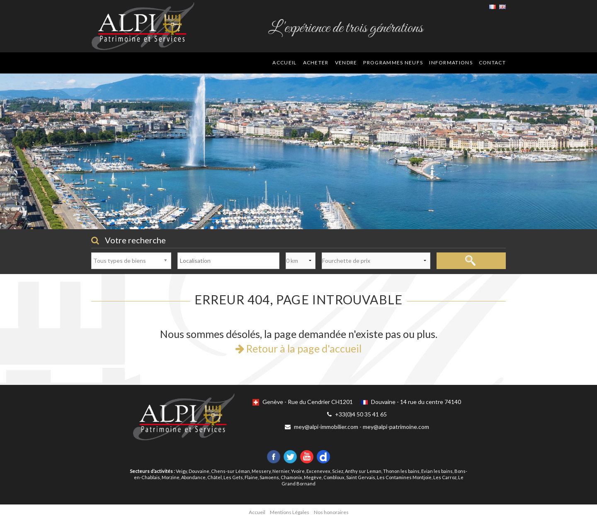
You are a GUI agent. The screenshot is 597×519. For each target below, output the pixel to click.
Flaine (251, 477)
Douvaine (199, 471)
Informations (451, 62)
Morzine (171, 477)
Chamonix (291, 477)
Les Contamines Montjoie (404, 477)
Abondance (193, 477)
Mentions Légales (289, 512)
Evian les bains (437, 471)
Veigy (181, 471)
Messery (261, 471)
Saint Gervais (360, 477)
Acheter (316, 62)
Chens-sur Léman (230, 471)
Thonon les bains (401, 471)
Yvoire (298, 471)
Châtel (214, 477)
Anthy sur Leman (363, 471)
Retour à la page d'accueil (298, 348)
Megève (313, 477)
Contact (492, 62)
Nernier (280, 471)
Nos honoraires (331, 512)
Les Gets (233, 477)
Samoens (269, 477)
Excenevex (318, 471)
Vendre (346, 62)
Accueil (284, 62)
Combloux (334, 477)
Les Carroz (444, 477)
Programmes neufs (393, 62)
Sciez (337, 471)
